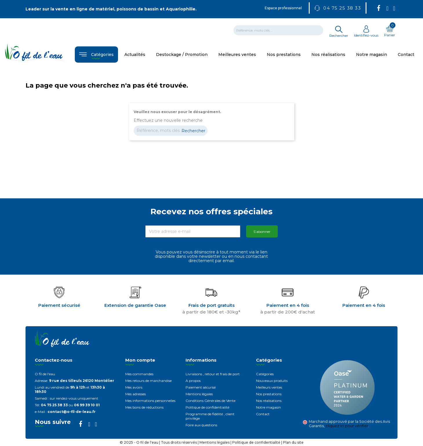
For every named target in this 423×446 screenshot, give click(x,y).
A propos (193, 380)
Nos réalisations (269, 400)
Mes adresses (135, 394)
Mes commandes (139, 374)
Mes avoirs (133, 387)
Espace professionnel (283, 8)
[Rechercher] (278, 30)
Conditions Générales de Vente (210, 400)
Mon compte (140, 360)
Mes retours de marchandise (148, 380)
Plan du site (293, 442)
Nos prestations (269, 394)
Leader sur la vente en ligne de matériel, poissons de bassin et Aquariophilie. (111, 9)
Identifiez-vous (366, 33)
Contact (263, 414)
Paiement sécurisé (201, 387)
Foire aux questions (201, 425)
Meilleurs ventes (269, 387)
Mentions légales (199, 394)
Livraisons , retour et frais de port (213, 374)
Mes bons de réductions (144, 407)
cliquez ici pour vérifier (347, 426)
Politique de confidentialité (207, 407)
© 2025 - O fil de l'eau (139, 442)
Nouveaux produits (272, 380)
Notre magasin (268, 407)
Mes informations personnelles (150, 400)
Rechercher (193, 130)
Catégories (265, 374)
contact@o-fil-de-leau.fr (72, 411)
